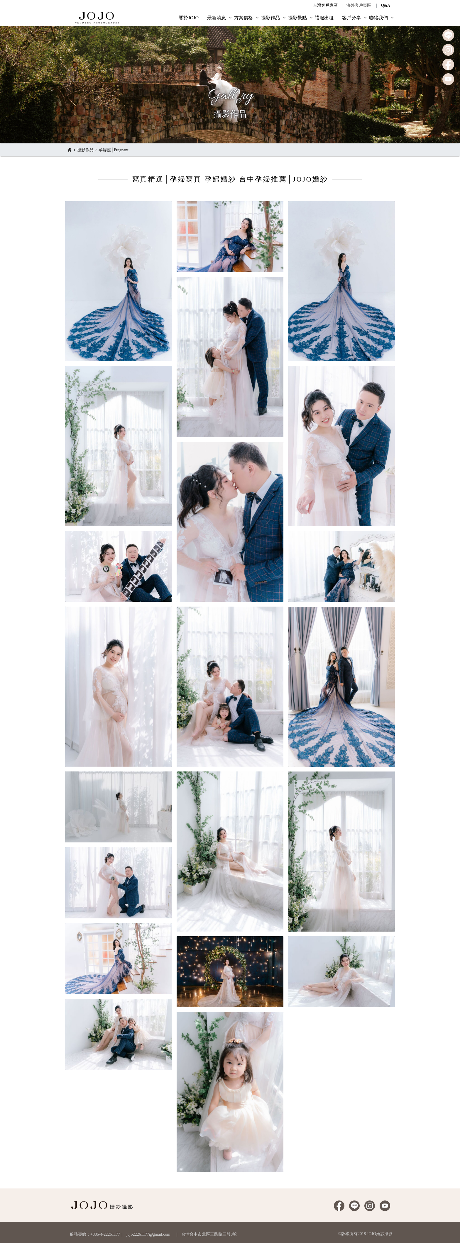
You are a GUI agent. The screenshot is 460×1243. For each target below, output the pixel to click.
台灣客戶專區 (325, 5)
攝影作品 (85, 150)
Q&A (385, 5)
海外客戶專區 (358, 5)
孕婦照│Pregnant (113, 150)
